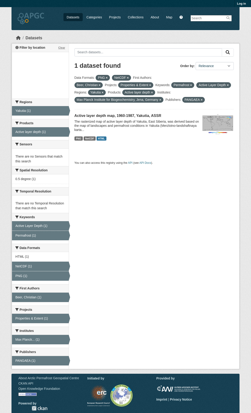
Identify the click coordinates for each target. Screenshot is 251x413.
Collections (135, 17)
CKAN (39, 408)
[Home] (18, 38)
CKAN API (25, 383)
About (155, 17)
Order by (187, 66)
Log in (241, 3)
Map (169, 17)
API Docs (145, 162)
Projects (115, 17)
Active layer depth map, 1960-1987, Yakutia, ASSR (117, 116)
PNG (78, 138)
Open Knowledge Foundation (39, 388)
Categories (94, 17)
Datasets (73, 17)
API (130, 162)
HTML (101, 138)
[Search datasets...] (148, 52)
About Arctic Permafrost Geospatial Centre (48, 378)
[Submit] (228, 52)
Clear (61, 47)
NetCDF (89, 138)
